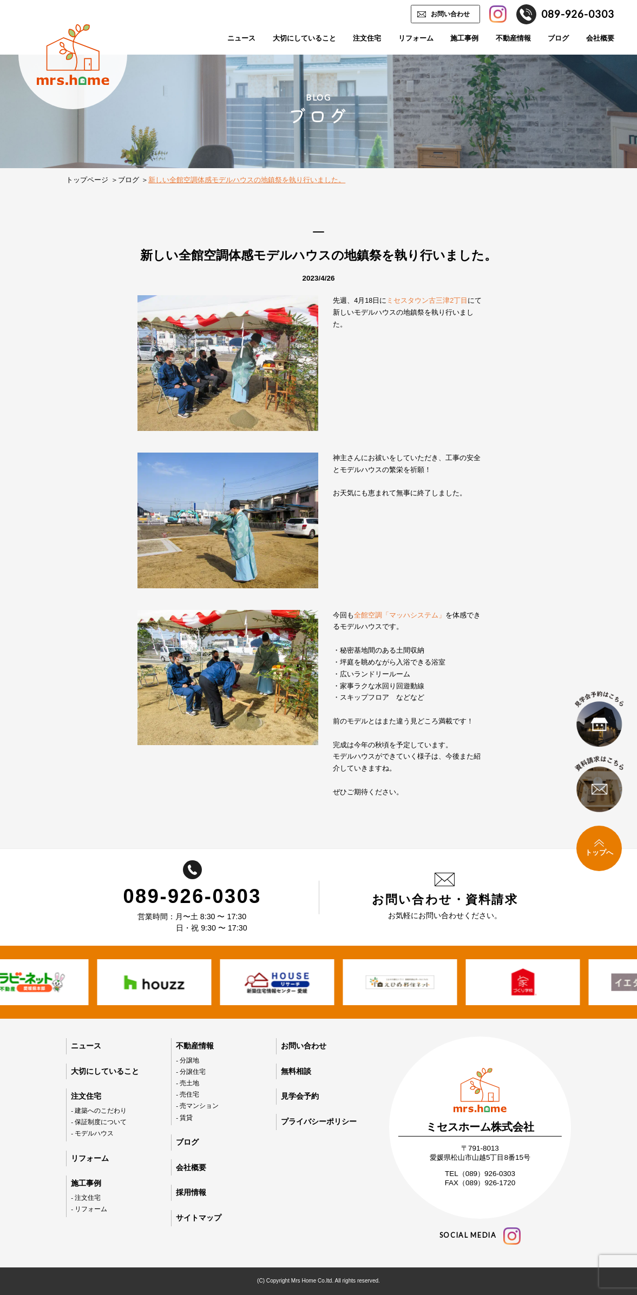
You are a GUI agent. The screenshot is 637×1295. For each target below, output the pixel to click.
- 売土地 (187, 1082)
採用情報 (191, 1192)
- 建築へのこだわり (99, 1110)
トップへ (599, 847)
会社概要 (600, 38)
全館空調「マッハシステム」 (399, 615)
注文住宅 (367, 38)
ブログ (558, 38)
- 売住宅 (187, 1094)
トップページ (87, 180)
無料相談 (296, 1071)
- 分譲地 (187, 1060)
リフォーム (416, 38)
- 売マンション (197, 1105)
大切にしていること (304, 38)
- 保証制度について (99, 1121)
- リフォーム (89, 1208)
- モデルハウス (92, 1133)
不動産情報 (513, 38)
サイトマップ (198, 1217)
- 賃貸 (184, 1117)
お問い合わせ (450, 13)
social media (480, 1236)
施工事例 (464, 38)
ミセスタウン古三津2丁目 (427, 300)
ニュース (241, 38)
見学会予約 (300, 1096)
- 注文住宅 (86, 1197)
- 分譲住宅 (191, 1071)
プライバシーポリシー (319, 1121)
